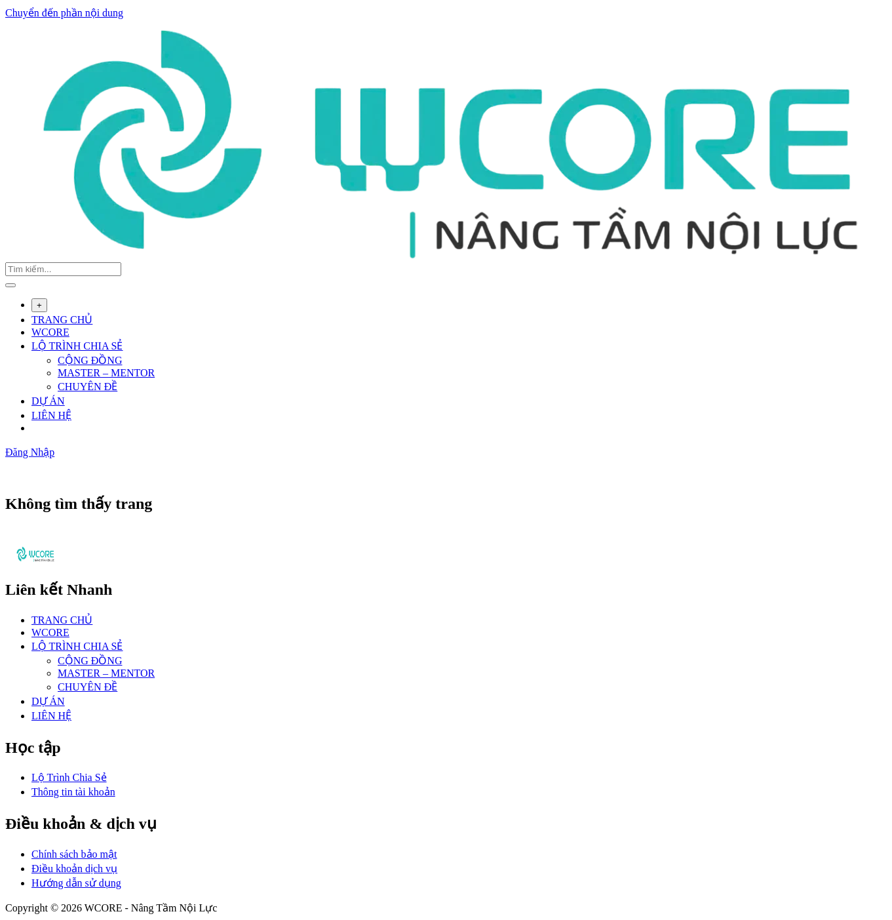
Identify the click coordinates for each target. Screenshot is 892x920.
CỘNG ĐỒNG (90, 360)
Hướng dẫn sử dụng (76, 883)
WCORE (50, 332)
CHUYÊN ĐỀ (87, 386)
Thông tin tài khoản (73, 791)
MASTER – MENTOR (106, 372)
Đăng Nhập (29, 452)
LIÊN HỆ (51, 415)
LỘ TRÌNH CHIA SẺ (77, 345)
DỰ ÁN (48, 401)
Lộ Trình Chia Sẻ (69, 777)
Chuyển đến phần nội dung (64, 12)
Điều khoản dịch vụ (74, 868)
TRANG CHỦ (61, 319)
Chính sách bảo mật (74, 854)
